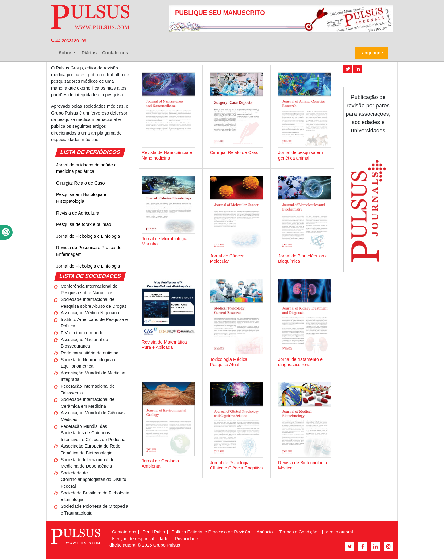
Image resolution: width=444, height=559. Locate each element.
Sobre (65, 52)
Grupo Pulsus (166, 545)
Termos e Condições (299, 531)
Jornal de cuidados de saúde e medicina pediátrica (86, 168)
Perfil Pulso (153, 531)
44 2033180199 (68, 40)
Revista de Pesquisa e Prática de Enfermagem (88, 251)
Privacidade (186, 538)
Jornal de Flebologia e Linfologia (88, 236)
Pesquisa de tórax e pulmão (83, 224)
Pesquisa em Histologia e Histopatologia (81, 198)
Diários (89, 52)
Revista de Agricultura (77, 213)
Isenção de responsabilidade (140, 538)
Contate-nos (115, 52)
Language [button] (369, 52)
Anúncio (265, 531)
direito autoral (339, 531)
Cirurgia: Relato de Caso (80, 183)
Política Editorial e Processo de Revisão (210, 531)
